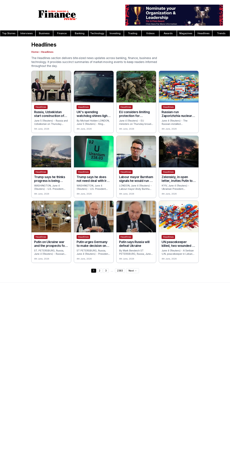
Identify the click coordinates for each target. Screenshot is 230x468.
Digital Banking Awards (153, 425)
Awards (168, 33)
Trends (221, 33)
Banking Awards (149, 414)
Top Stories (8, 33)
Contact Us (10, 325)
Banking (79, 33)
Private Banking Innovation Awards (205, 420)
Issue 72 (54, 356)
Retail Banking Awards (198, 425)
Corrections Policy (196, 388)
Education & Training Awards (156, 377)
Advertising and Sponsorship (20, 314)
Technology (97, 33)
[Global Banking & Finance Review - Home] (57, 15)
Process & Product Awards (201, 335)
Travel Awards (194, 367)
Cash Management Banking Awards (160, 325)
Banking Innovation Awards (155, 420)
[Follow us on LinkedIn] (122, 459)
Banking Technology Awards (156, 330)
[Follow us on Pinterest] (102, 459)
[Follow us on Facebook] (115, 459)
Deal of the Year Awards (154, 351)
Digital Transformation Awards (157, 367)
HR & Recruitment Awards (200, 346)
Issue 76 (54, 335)
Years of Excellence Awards (202, 372)
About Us (9, 309)
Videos (150, 33)
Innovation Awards (150, 398)
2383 (120, 270)
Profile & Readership (15, 320)
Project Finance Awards (199, 330)
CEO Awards (147, 335)
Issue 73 (54, 351)
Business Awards (150, 320)
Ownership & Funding (197, 383)
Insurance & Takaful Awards (156, 404)
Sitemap (137, 453)
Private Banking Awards (199, 414)
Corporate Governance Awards (157, 356)
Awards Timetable (105, 314)
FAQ (97, 341)
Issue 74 (54, 346)
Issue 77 (54, 330)
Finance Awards (149, 430)
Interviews (26, 33)
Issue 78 (54, 325)
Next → (132, 270)
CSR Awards (147, 346)
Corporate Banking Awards (155, 362)
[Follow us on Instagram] (108, 459)
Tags (147, 453)
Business (44, 33)
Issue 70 (54, 367)
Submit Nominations (106, 325)
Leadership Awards (197, 314)
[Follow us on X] (128, 459)
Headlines (203, 33)
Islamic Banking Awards (199, 320)
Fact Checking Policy (198, 404)
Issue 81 (53, 309)
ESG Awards (147, 388)
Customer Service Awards (155, 341)
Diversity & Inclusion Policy (201, 398)
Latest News (11, 330)
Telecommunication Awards (201, 341)
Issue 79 (54, 320)
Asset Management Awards (156, 309)
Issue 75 (54, 341)
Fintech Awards (149, 372)
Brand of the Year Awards (154, 314)
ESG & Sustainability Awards (156, 383)
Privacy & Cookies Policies (19, 335)
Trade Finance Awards (198, 351)
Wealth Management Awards (202, 362)
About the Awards (105, 309)
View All (53, 372)
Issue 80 (54, 314)
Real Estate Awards (197, 325)
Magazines (185, 33)
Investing (115, 33)
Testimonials (102, 330)
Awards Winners (104, 320)
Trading (132, 33)
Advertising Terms (14, 346)
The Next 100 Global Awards (202, 356)
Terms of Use (12, 341)
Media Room (102, 335)
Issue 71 (53, 362)
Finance (62, 33)
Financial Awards (195, 409)
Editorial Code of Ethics (199, 393)
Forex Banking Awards (152, 393)
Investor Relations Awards (200, 309)
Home (35, 52)
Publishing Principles (197, 377)
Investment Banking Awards (156, 409)
